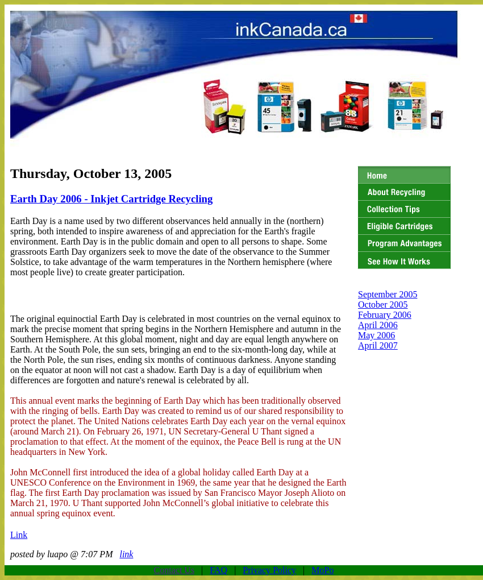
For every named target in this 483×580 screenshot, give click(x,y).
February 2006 (384, 315)
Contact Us (174, 570)
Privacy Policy (269, 570)
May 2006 (376, 335)
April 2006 (378, 325)
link (126, 554)
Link (18, 535)
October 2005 (383, 304)
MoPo (322, 570)
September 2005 (387, 294)
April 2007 (378, 345)
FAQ (218, 570)
